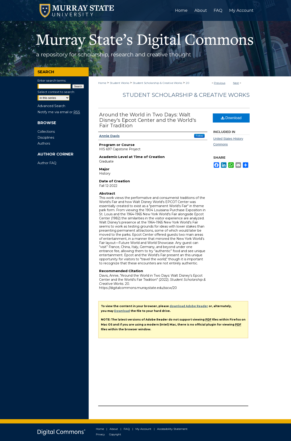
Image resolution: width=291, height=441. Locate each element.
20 (187, 83)
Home (102, 83)
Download (231, 118)
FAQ (127, 429)
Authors (44, 143)
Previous (219, 83)
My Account (143, 429)
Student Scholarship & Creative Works (157, 83)
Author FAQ (47, 163)
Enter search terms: (52, 80)
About (114, 429)
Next (236, 83)
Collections (46, 132)
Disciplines (46, 137)
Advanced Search (51, 106)
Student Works (119, 83)
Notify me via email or (59, 112)
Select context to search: (56, 92)
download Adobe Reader (189, 306)
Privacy (100, 434)
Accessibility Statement (172, 429)
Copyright (115, 434)
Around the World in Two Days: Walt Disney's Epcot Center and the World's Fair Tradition (147, 120)
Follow (199, 135)
